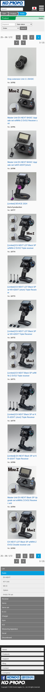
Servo (4, 603)
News (4, 649)
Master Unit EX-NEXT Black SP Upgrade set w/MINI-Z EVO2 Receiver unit (22, 500)
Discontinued (7, 637)
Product (13, 14)
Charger (5, 616)
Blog (4, 663)
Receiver (5, 599)
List (3, 569)
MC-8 (5, 586)
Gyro (4, 620)
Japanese (34, 9)
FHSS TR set (8, 595)
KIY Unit (6, 582)
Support (5, 659)
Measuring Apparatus (10, 629)
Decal (4, 633)
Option (5, 590)
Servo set (5, 607)
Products (5, 654)
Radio (22, 14)
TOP (4, 14)
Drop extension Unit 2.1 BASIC (21, 79)
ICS (3, 625)
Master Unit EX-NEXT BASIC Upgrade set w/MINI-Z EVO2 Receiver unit (23, 120)
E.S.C (4, 612)
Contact (5, 668)
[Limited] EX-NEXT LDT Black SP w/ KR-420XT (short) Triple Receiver (22, 290)
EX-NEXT (6, 577)
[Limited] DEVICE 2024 (17, 204)
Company (6, 673)
